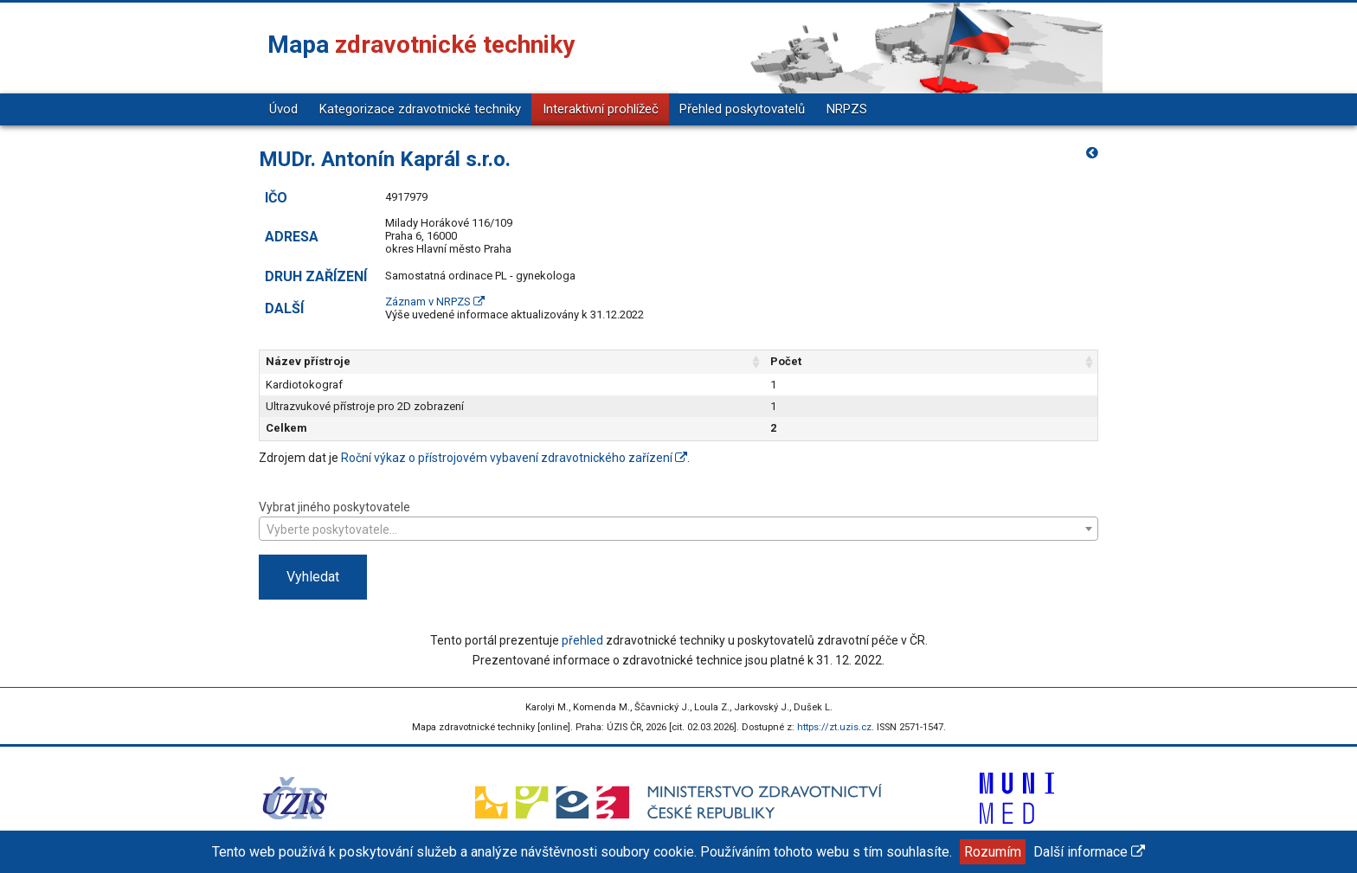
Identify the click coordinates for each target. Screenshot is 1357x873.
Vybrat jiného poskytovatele (678, 519)
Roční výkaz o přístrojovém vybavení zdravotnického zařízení (514, 458)
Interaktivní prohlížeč (601, 109)
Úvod (283, 109)
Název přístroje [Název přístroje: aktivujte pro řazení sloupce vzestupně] (308, 361)
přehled (582, 640)
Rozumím (992, 852)
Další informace (1089, 852)
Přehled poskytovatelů (742, 109)
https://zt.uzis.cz (834, 727)
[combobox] (678, 529)
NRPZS (846, 109)
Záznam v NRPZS (435, 301)
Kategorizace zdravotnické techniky (420, 109)
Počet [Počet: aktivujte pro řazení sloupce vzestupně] (937, 361)
